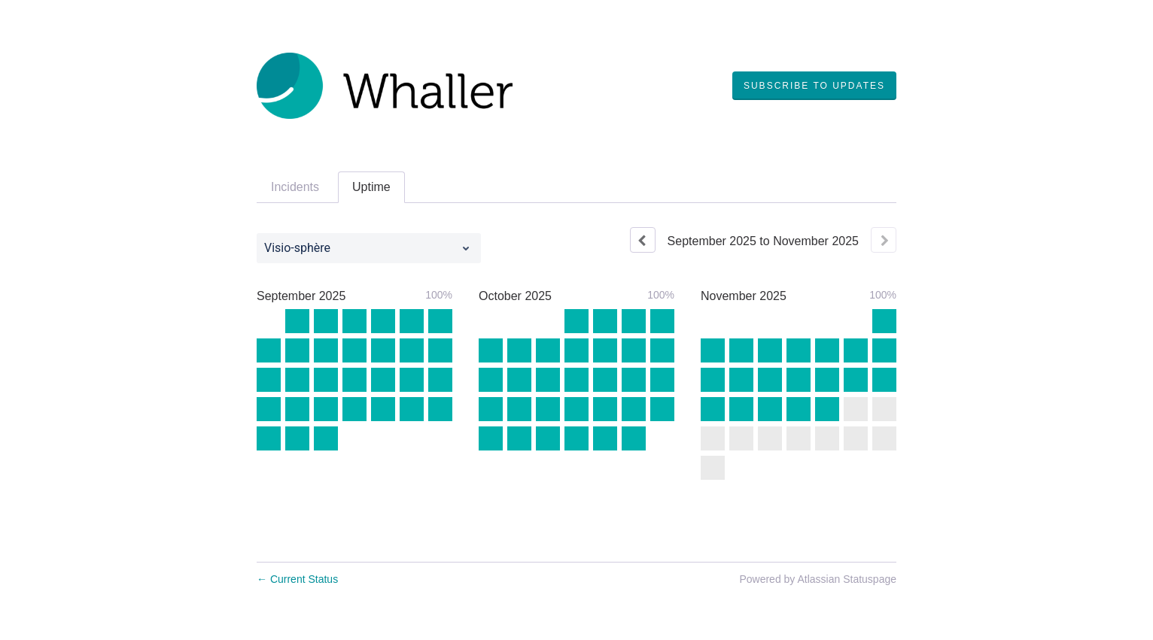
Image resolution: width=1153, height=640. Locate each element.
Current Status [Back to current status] (297, 579)
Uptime (371, 186)
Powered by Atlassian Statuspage (817, 579)
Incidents (295, 186)
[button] (814, 85)
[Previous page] (643, 240)
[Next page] (883, 240)
